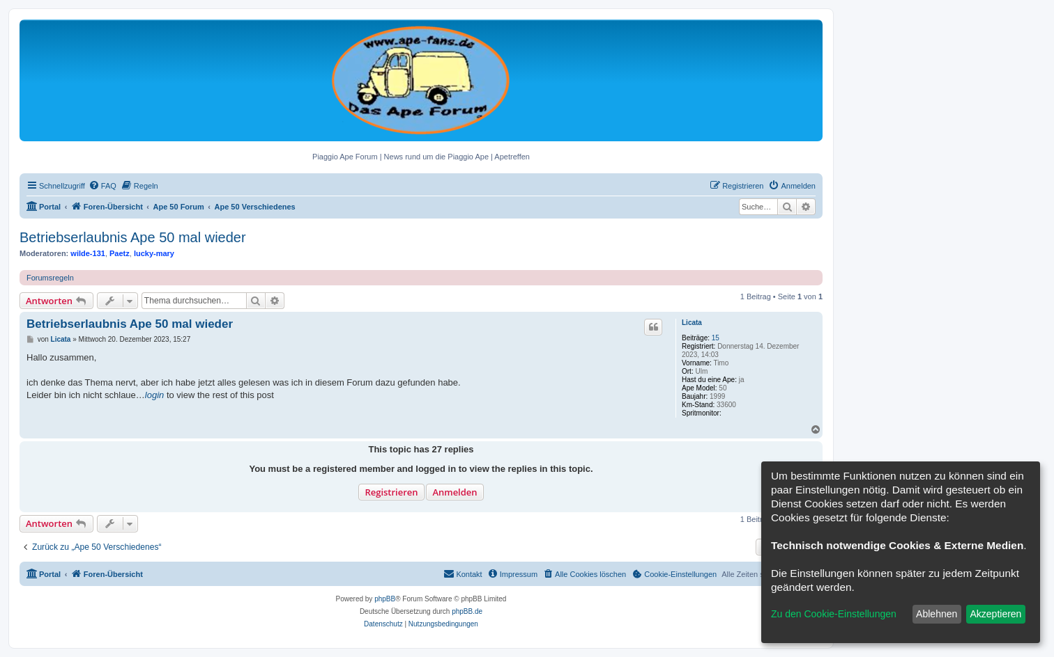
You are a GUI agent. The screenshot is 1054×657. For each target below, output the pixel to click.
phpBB (384, 599)
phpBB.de (467, 611)
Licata (692, 322)
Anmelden (454, 492)
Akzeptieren (995, 613)
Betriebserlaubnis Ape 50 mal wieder (133, 237)
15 (715, 338)
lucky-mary (154, 253)
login (154, 395)
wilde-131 (87, 253)
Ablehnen (936, 613)
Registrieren (391, 492)
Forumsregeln (50, 278)
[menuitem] (102, 185)
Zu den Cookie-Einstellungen (833, 613)
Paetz (119, 253)
